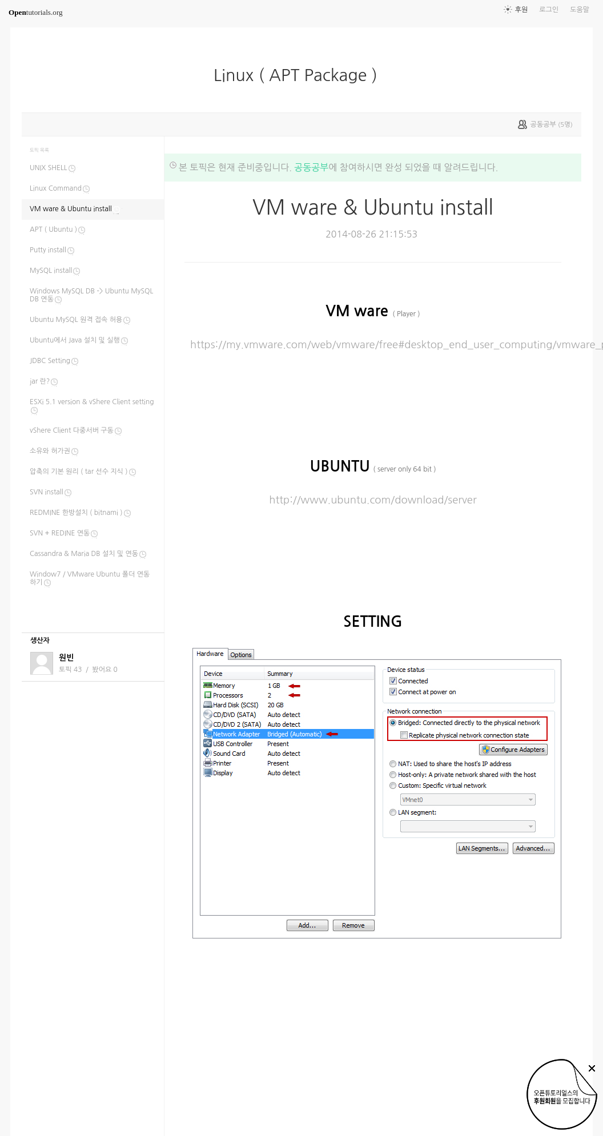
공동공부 (311, 167)
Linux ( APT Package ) (300, 75)
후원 (521, 9)
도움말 (579, 9)
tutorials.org (36, 12)
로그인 (548, 9)
